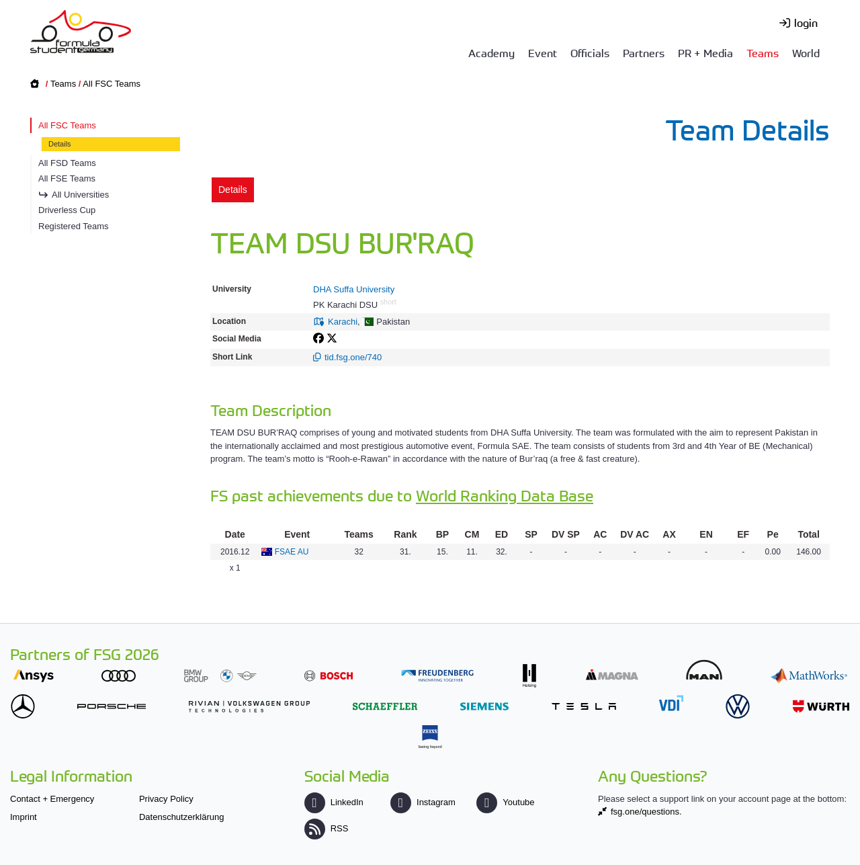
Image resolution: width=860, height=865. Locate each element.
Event (542, 52)
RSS (326, 828)
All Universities (80, 195)
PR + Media (705, 52)
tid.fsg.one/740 (353, 357)
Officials (589, 52)
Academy (491, 52)
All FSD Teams (67, 163)
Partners (643, 52)
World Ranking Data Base (504, 495)
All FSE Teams (66, 178)
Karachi (342, 322)
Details (59, 144)
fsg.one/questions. (646, 812)
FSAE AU (292, 552)
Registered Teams (73, 226)
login (806, 22)
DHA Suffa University (353, 289)
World (806, 52)
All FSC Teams (111, 84)
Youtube (505, 802)
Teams (762, 52)
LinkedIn (333, 802)
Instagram (423, 802)
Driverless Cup (66, 210)
